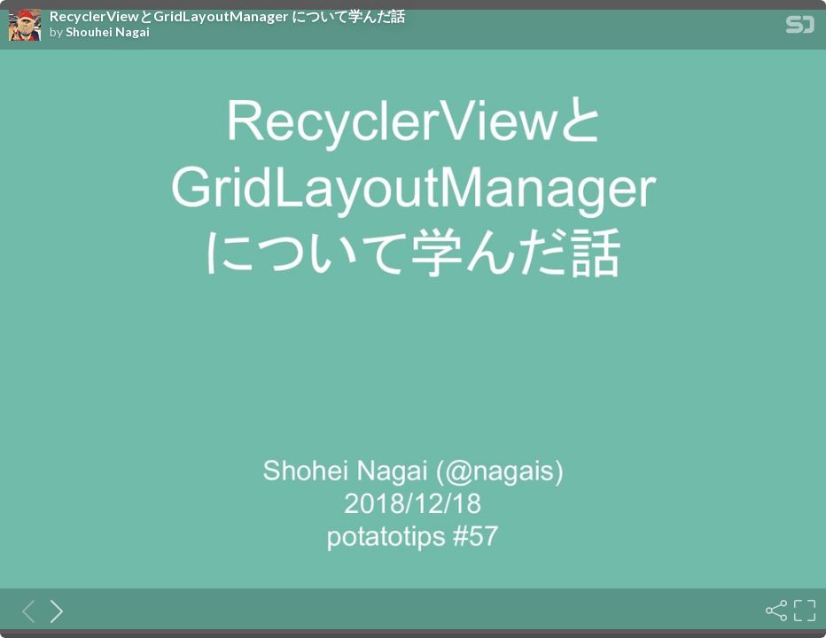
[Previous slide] (23, 610)
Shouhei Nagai (108, 32)
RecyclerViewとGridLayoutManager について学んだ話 (227, 16)
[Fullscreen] (803, 610)
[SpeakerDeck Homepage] (800, 27)
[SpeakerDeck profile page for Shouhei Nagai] (25, 26)
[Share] (774, 610)
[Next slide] (51, 610)
